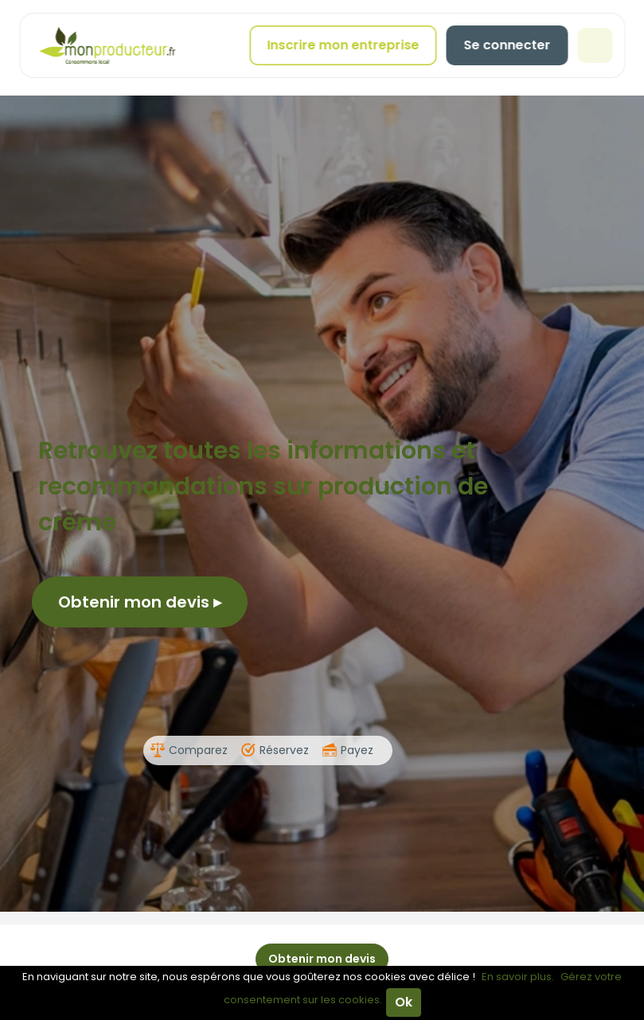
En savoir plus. (518, 976)
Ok (403, 1002)
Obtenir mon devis (139, 602)
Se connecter (506, 45)
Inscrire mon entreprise (343, 45)
